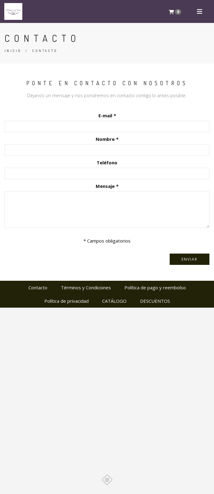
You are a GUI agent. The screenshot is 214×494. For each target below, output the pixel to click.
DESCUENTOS (155, 301)
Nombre (107, 139)
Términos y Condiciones (86, 287)
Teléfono (107, 162)
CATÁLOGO (114, 301)
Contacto (37, 287)
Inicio (13, 51)
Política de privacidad (66, 301)
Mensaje (107, 186)
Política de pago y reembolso (155, 287)
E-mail (107, 115)
